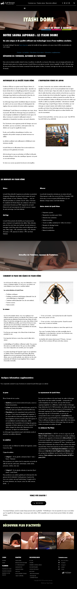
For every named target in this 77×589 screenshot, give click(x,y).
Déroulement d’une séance (37, 52)
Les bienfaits (26, 52)
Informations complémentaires (52, 52)
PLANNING (5, 566)
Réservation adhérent (51, 3)
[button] (74, 3)
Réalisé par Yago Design (47, 583)
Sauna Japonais (23, 45)
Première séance (41, 3)
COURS (4, 558)
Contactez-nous (32, 3)
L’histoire (19, 52)
